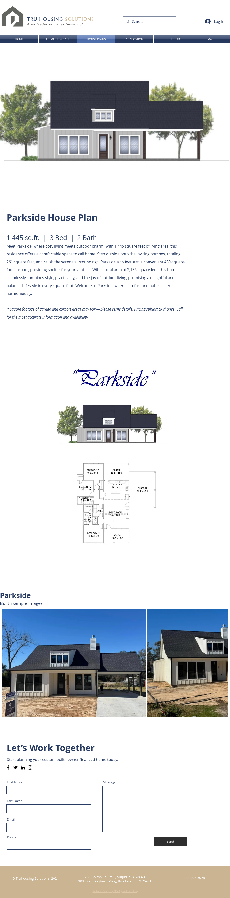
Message (109, 782)
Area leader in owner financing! (55, 24)
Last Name (15, 800)
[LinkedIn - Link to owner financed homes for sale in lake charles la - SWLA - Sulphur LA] (122, 52)
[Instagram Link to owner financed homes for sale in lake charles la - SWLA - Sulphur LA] (107, 52)
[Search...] (149, 21)
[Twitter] (15, 767)
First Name (15, 782)
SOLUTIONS (79, 19)
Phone (11, 837)
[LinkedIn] (23, 767)
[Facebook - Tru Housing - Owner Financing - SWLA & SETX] (8, 767)
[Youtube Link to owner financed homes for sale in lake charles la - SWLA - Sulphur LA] (115, 52)
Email (11, 819)
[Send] (170, 841)
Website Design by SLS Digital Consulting (115, 891)
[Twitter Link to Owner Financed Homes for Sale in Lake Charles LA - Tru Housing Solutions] (130, 52)
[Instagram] (30, 767)
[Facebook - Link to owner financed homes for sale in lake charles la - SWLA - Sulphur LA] (100, 52)
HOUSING (46, 19)
